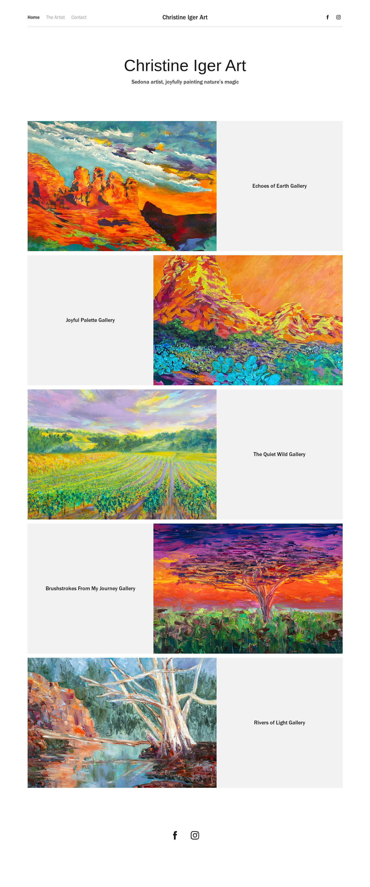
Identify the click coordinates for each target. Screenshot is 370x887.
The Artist (55, 17)
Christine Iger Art (185, 17)
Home (34, 17)
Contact (78, 17)
